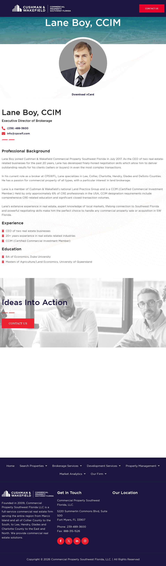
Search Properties (33, 465)
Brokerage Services (67, 465)
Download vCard (83, 94)
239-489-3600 (76, 526)
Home (10, 465)
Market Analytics (73, 473)
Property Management (143, 465)
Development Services (104, 465)
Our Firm (98, 473)
